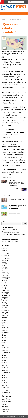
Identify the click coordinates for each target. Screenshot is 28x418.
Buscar (3, 221)
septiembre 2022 (5, 314)
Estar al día (4, 403)
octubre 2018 (4, 390)
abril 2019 (3, 380)
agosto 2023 (4, 297)
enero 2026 (4, 252)
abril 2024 (3, 284)
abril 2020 (3, 360)
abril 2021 (3, 340)
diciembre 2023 (5, 290)
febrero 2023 (4, 305)
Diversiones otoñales (14, 213)
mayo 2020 (4, 359)
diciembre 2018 (5, 387)
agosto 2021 (4, 334)
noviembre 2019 (5, 369)
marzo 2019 (4, 382)
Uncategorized (5, 411)
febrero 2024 (4, 287)
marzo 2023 (4, 304)
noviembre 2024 (5, 273)
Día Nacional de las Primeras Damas (10, 232)
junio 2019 (4, 377)
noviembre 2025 (5, 255)
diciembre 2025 (5, 253)
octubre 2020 (4, 350)
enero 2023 (4, 307)
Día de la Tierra (5, 236)
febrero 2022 (4, 324)
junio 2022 (4, 317)
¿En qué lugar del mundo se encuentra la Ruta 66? (13, 234)
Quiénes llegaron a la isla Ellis (17, 199)
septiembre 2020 (5, 352)
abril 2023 (3, 302)
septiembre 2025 (5, 258)
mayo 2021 (4, 339)
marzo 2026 (4, 248)
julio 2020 (3, 355)
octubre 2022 (4, 312)
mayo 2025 (4, 263)
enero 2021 (4, 345)
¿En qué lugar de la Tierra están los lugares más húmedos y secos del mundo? (17, 207)
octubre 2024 (4, 275)
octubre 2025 (4, 257)
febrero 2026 (4, 250)
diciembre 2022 (5, 309)
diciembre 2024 (5, 272)
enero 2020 (4, 365)
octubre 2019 (4, 370)
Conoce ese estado (6, 401)
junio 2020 (4, 357)
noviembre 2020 (5, 349)
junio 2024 (4, 280)
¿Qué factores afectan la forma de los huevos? (12, 231)
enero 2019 (4, 385)
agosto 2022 (4, 315)
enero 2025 (4, 270)
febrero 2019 (4, 384)
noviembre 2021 (5, 329)
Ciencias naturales (5, 399)
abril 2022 (3, 320)
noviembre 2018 (5, 389)
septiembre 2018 (5, 392)
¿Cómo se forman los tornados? (9, 229)
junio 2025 (4, 262)
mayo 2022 (4, 319)
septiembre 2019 (5, 372)
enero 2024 (4, 289)
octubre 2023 (4, 294)
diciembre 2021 (5, 327)
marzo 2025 (4, 267)
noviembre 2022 (5, 310)
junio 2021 (4, 337)
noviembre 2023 (5, 292)
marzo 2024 (4, 285)
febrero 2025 (4, 268)
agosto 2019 (4, 374)
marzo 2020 (4, 362)
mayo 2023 (4, 300)
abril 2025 (3, 265)
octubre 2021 (4, 330)
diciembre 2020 (5, 347)
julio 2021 (3, 335)
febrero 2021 (4, 344)
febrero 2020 (4, 364)
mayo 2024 (4, 282)
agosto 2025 (4, 260)
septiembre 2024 (5, 277)
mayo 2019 (4, 379)
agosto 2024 (4, 278)
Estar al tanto (4, 406)
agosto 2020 (4, 354)
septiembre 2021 (5, 332)
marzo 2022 (4, 322)
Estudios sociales (12, 18)
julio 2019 (3, 375)
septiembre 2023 (5, 295)
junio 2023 (4, 299)
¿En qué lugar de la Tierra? (7, 398)
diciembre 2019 (5, 367)
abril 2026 (3, 247)
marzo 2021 (4, 342)
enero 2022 (4, 325)
